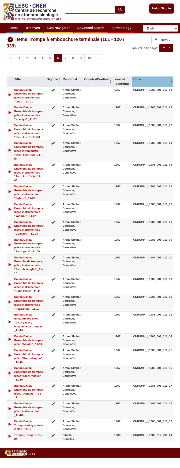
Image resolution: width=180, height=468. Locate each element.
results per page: (145, 48)
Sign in (166, 8)
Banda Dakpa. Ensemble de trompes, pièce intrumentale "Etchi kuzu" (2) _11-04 (29, 150)
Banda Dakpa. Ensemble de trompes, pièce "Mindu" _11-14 (29, 340)
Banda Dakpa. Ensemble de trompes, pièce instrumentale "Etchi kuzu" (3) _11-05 (29, 172)
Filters (162, 40)
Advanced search (90, 28)
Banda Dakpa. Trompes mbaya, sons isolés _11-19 (28, 425)
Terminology (121, 28)
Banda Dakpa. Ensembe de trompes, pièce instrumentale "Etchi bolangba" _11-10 (28, 265)
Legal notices (168, 466)
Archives (33, 28)
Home (14, 28)
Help (155, 8)
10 (89, 58)
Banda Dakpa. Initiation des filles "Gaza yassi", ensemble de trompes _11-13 (28, 322)
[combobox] (166, 48)
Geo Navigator (58, 28)
